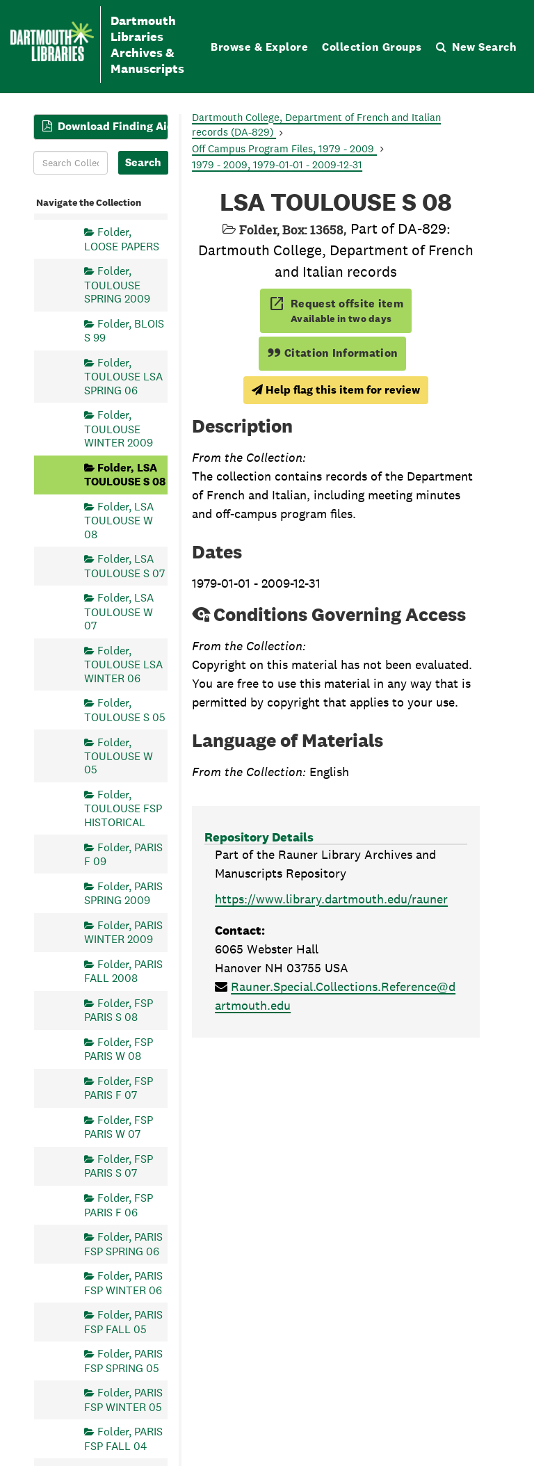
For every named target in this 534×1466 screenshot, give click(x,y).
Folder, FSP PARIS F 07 (118, 1088)
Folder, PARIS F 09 (123, 854)
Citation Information (332, 353)
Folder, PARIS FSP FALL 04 (123, 1438)
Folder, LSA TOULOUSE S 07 (124, 565)
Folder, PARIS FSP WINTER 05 (123, 1399)
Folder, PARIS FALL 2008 (123, 971)
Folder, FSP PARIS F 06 (118, 1205)
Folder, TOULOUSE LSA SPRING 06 (123, 376)
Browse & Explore (259, 47)
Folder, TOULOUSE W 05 (118, 756)
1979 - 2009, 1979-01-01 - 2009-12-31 (277, 164)
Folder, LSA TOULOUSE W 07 (119, 611)
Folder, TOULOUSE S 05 (124, 709)
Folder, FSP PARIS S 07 (118, 1166)
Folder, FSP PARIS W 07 (118, 1127)
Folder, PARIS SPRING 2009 (123, 893)
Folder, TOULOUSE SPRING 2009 (117, 285)
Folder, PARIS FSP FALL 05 (123, 1321)
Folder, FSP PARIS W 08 (118, 1049)
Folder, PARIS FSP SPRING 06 (123, 1244)
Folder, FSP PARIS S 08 (118, 1010)
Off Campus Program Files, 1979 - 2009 (284, 148)
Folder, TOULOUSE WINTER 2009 (118, 429)
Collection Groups (372, 47)
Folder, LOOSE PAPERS (121, 239)
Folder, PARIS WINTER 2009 (123, 932)
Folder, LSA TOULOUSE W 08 (119, 520)
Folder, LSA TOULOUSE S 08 (124, 474)
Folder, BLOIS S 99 (124, 330)
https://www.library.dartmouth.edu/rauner (331, 899)
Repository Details (259, 837)
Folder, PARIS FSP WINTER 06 (123, 1282)
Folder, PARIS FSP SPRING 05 (123, 1360)
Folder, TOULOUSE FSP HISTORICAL (123, 808)
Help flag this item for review (336, 389)
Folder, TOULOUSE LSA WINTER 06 (123, 664)
